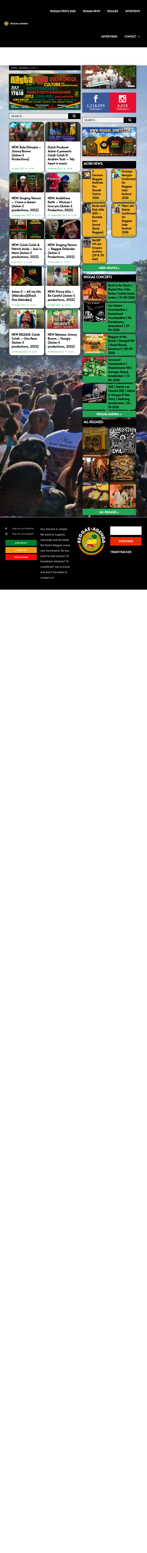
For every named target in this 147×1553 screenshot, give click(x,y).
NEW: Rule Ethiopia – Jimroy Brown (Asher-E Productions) (26, 153)
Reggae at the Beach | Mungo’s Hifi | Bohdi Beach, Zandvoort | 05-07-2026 (121, 345)
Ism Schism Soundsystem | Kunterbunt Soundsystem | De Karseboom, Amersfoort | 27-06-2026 (120, 317)
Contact (132, 37)
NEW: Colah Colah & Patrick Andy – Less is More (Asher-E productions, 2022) (27, 251)
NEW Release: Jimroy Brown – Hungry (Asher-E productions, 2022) (62, 340)
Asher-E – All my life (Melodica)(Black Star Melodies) (26, 295)
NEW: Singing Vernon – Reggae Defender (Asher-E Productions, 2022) (62, 251)
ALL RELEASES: (93, 422)
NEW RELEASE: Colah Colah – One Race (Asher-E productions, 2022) (26, 340)
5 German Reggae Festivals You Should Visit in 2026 (97, 184)
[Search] (74, 116)
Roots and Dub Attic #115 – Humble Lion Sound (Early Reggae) (98, 219)
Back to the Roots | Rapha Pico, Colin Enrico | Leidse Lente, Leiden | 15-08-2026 (121, 291)
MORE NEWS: (93, 163)
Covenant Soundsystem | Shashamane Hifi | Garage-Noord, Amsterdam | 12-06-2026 (120, 370)
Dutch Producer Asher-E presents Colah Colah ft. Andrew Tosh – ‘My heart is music (61, 155)
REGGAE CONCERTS (98, 277)
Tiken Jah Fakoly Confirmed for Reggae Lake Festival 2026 (128, 219)
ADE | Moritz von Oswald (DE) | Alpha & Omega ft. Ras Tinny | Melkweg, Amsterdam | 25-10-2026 (121, 397)
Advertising (109, 36)
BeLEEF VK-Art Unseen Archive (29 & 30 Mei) (98, 249)
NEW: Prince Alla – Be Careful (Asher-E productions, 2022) (61, 295)
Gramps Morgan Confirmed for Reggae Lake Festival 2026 (128, 184)
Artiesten (23, 68)
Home (14, 68)
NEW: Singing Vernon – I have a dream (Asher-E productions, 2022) (26, 204)
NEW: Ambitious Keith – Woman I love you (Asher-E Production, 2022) (60, 204)
